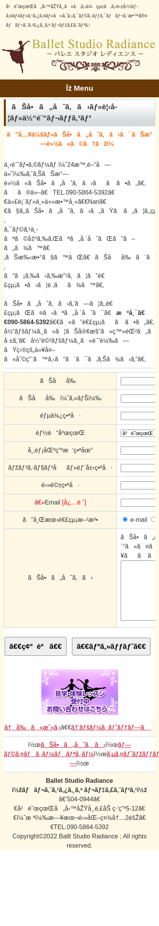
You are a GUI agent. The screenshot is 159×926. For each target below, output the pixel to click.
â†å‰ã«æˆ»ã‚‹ (32, 739)
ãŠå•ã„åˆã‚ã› (73, 756)
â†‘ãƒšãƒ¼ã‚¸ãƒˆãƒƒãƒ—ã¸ (111, 739)
